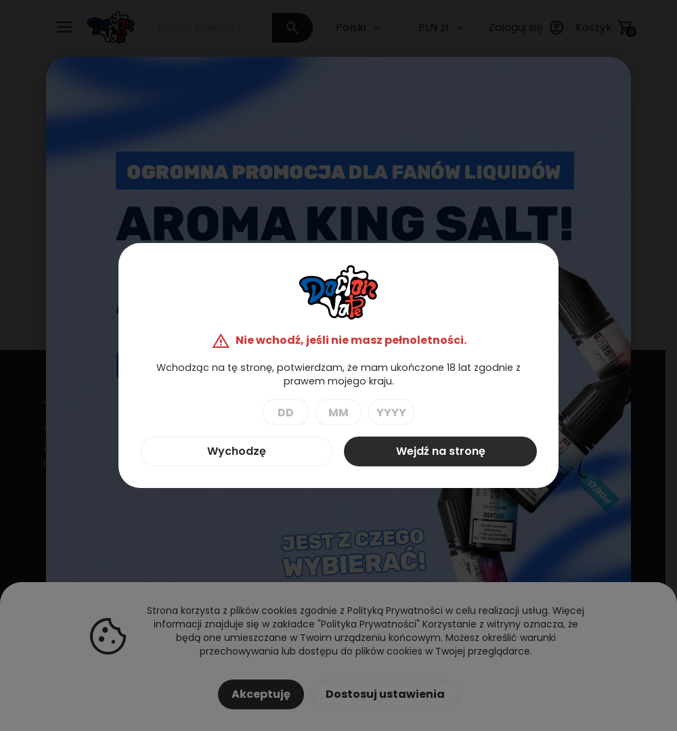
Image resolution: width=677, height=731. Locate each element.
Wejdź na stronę (440, 451)
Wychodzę (236, 451)
